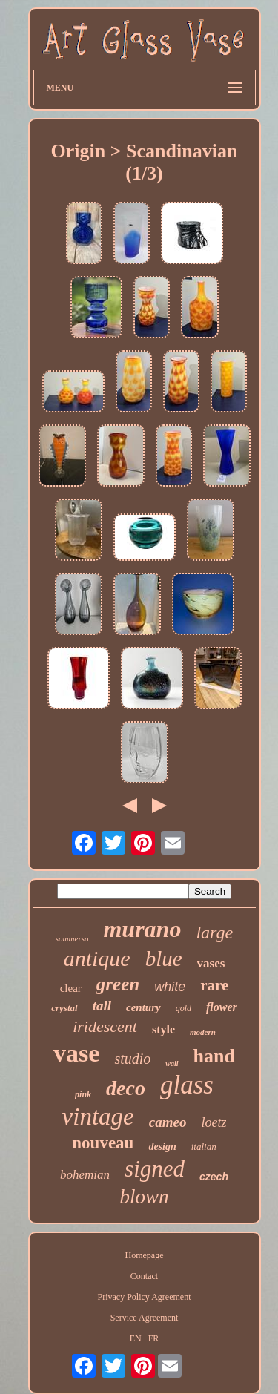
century (143, 1007)
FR (153, 1338)
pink (83, 1094)
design (162, 1146)
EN (136, 1338)
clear (71, 988)
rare (214, 985)
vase (76, 1053)
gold (183, 1008)
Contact (144, 1276)
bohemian (85, 1175)
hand (214, 1056)
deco (125, 1087)
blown (143, 1197)
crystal (64, 1007)
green (117, 984)
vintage (98, 1116)
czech (213, 1177)
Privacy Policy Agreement (144, 1297)
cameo (168, 1122)
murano (142, 928)
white (169, 986)
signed (155, 1169)
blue (163, 958)
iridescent (105, 1026)
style (163, 1029)
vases (211, 963)
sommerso (72, 938)
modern (203, 1032)
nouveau (102, 1143)
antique (97, 958)
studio (132, 1059)
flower (221, 1007)
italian (203, 1146)
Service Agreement (144, 1317)
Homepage (144, 1255)
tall (102, 1005)
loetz (213, 1122)
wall (171, 1063)
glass (187, 1085)
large (214, 932)
